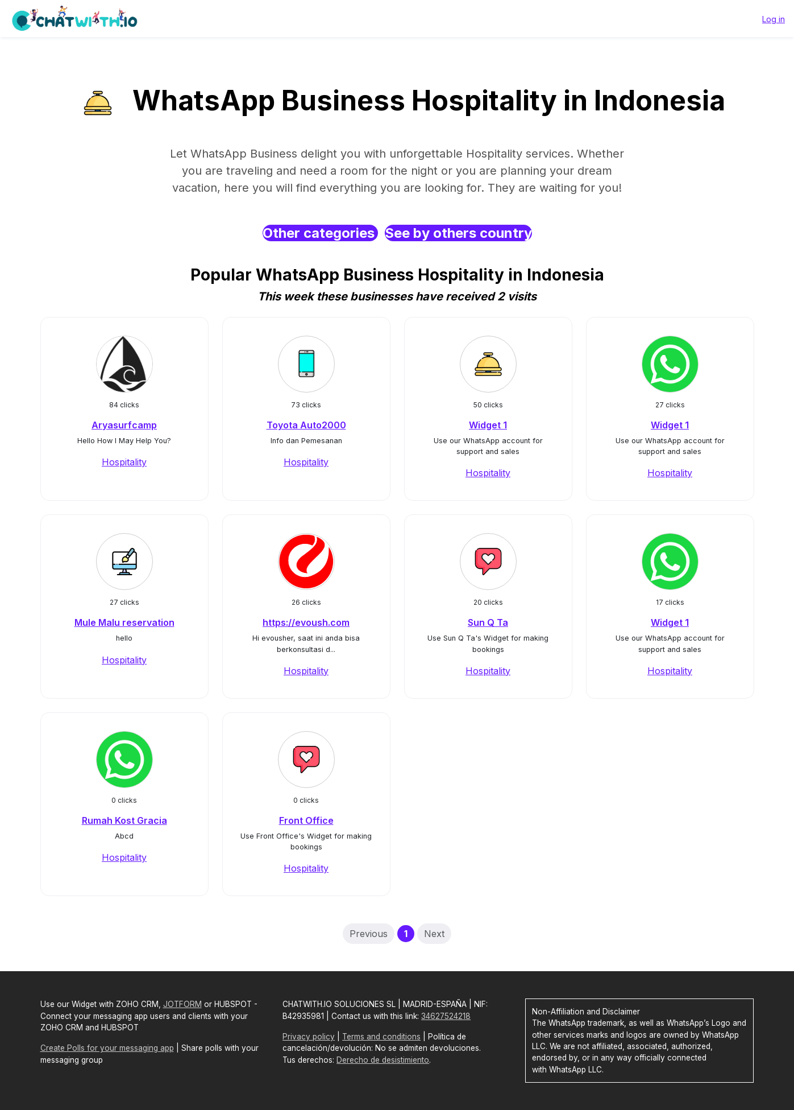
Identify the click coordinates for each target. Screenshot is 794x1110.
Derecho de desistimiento (382, 1059)
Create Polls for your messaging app (107, 1048)
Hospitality (124, 462)
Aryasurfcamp (124, 425)
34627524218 (446, 1016)
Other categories (320, 233)
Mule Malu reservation (124, 622)
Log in (773, 19)
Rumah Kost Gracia (124, 820)
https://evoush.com (306, 622)
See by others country (458, 233)
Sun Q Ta (488, 622)
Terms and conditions (381, 1036)
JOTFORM (182, 1004)
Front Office (306, 820)
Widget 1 (488, 425)
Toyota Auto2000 (306, 425)
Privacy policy (308, 1036)
